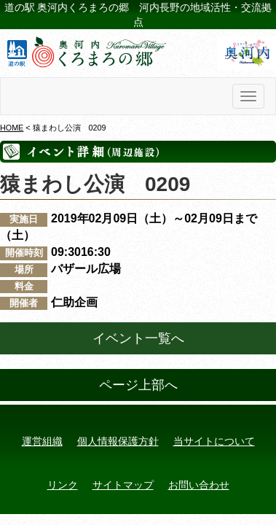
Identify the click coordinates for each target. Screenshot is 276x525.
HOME (11, 127)
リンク (62, 485)
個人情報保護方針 (118, 441)
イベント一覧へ (138, 338)
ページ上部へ (138, 385)
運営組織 (42, 441)
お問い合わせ (198, 485)
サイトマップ (123, 485)
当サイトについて (214, 441)
